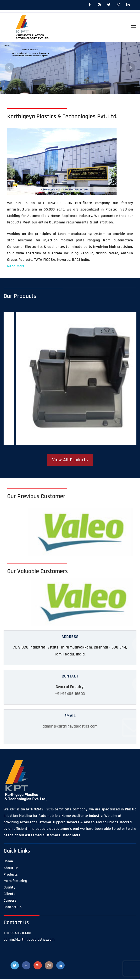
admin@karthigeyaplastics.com (70, 726)
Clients (9, 893)
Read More (16, 266)
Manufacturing (15, 880)
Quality (9, 887)
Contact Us (13, 907)
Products (11, 874)
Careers (10, 900)
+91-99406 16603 (70, 693)
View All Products (70, 460)
